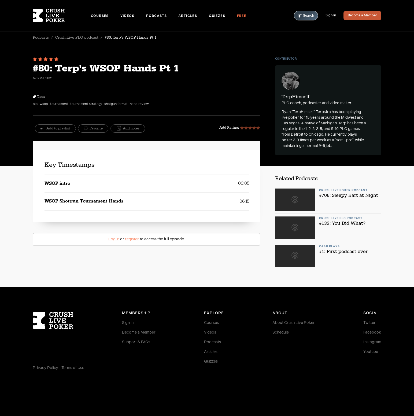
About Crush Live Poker (293, 323)
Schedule (280, 332)
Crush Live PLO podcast (76, 37)
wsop (44, 104)
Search (306, 16)
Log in (113, 239)
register (132, 239)
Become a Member (362, 15)
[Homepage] (62, 16)
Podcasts (156, 16)
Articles (187, 16)
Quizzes (217, 16)
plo (35, 104)
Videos (127, 16)
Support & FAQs (136, 342)
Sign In (331, 15)
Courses (100, 16)
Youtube (370, 352)
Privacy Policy (45, 368)
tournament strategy (86, 104)
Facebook (372, 332)
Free (241, 16)
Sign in (128, 323)
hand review (139, 104)
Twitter (369, 323)
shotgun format (116, 104)
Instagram (372, 342)
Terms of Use (72, 368)
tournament (59, 104)
